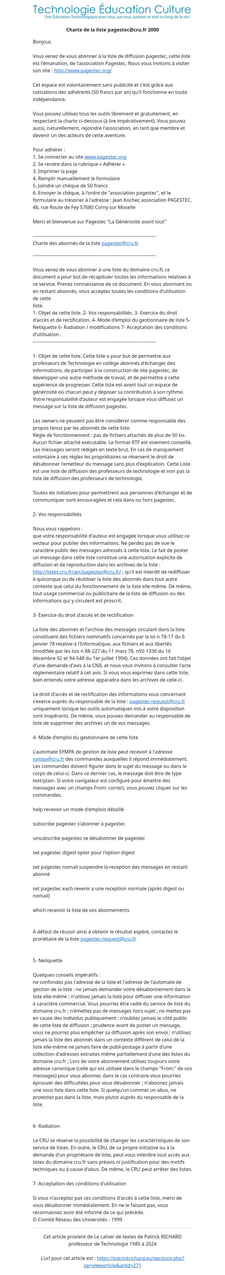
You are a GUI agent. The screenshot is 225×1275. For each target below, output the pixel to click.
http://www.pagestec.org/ (83, 70)
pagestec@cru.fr (120, 243)
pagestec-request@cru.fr (157, 701)
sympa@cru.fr (48, 759)
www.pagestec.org (105, 157)
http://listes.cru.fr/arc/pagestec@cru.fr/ (77, 572)
